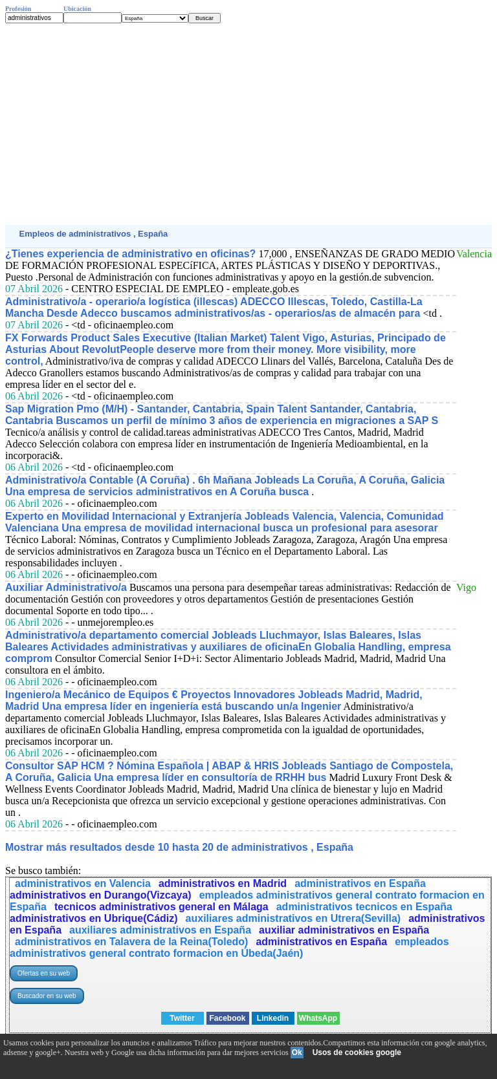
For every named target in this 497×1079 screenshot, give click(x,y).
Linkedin (273, 1018)
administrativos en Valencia (83, 883)
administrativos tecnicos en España (364, 906)
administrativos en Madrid (223, 883)
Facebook (227, 1018)
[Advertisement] (248, 124)
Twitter (182, 1018)
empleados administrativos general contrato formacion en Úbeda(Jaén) (229, 947)
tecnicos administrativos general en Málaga (161, 906)
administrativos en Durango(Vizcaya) (101, 895)
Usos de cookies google (357, 1052)
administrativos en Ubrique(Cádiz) (94, 918)
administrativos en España (360, 883)
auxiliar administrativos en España (344, 929)
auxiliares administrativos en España (160, 929)
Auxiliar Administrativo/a (66, 587)
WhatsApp (318, 1018)
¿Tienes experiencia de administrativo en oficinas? (130, 253)
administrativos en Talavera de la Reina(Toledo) (131, 941)
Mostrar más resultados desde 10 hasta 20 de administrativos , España (179, 847)
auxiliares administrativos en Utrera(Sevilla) (293, 918)
